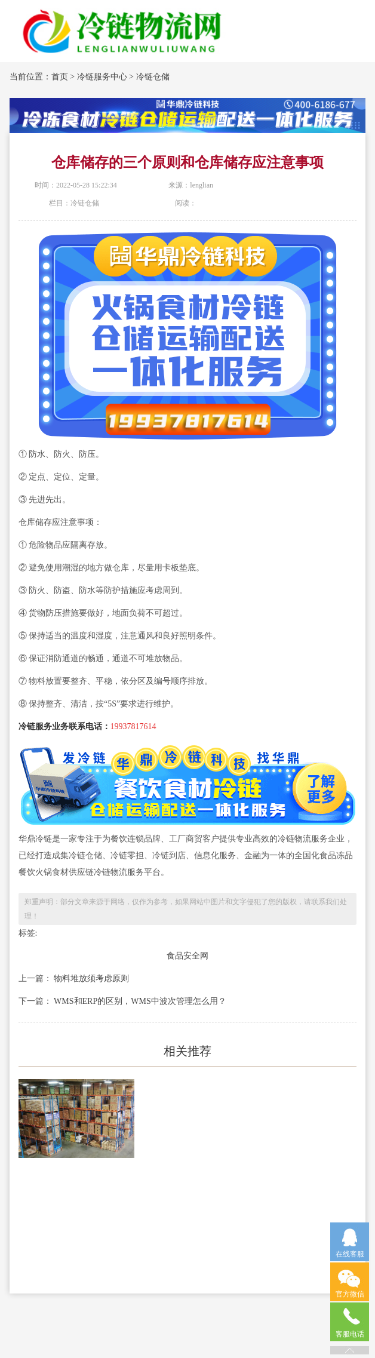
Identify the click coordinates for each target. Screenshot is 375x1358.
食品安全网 (187, 955)
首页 (59, 76)
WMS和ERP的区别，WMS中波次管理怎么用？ (139, 1001)
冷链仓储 (153, 76)
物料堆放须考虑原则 (91, 978)
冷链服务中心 (102, 76)
